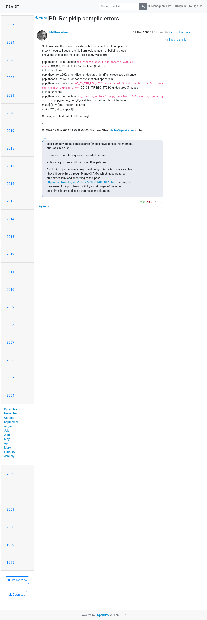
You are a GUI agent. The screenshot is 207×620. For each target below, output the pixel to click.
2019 (10, 131)
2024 (10, 42)
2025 (10, 25)
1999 (10, 545)
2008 (10, 325)
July (6, 430)
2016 (10, 184)
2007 (10, 342)
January (9, 456)
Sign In (180, 6)
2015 (10, 201)
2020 (10, 113)
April (7, 443)
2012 (10, 254)
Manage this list (159, 6)
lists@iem (11, 6)
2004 (10, 395)
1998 (10, 562)
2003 (10, 474)
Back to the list (175, 39)
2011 (10, 272)
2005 (10, 378)
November (10, 413)
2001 (10, 509)
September (11, 422)
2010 (10, 289)
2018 (10, 148)
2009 (10, 307)
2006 (10, 360)
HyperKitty (102, 615)
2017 (10, 166)
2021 (10, 95)
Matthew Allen (58, 32)
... (44, 138)
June (7, 434)
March (8, 447)
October (9, 417)
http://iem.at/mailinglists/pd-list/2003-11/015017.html (80, 182)
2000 (10, 527)
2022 (10, 78)
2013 (10, 237)
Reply (44, 206)
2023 (10, 60)
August (8, 426)
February (9, 451)
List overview (17, 580)
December (10, 409)
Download (17, 594)
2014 (10, 219)
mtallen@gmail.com (121, 130)
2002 (10, 492)
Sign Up (195, 6)
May (7, 439)
